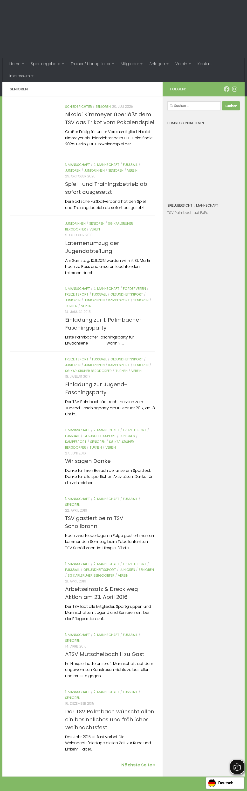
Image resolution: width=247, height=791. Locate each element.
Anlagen (157, 64)
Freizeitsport (77, 294)
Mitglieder (130, 64)
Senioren (103, 106)
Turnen (71, 306)
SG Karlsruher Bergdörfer (88, 370)
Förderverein (134, 288)
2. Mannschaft (106, 164)
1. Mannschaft (77, 164)
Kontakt (205, 64)
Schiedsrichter (78, 106)
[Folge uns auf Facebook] (227, 89)
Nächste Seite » (138, 765)
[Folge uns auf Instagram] (234, 89)
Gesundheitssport (126, 294)
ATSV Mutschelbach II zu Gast (104, 654)
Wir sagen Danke (88, 461)
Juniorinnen (94, 170)
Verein (181, 64)
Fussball (130, 164)
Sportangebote (45, 64)
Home (15, 64)
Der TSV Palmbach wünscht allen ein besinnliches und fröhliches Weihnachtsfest (109, 719)
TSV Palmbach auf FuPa (187, 212)
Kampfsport (119, 300)
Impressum (19, 76)
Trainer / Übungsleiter (90, 64)
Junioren (73, 170)
